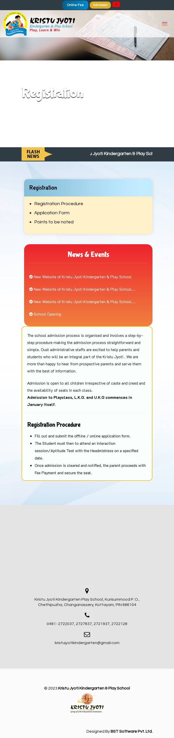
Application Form (51, 212)
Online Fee (75, 5)
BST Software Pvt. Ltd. (131, 731)
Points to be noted (54, 222)
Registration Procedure (58, 203)
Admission (100, 5)
